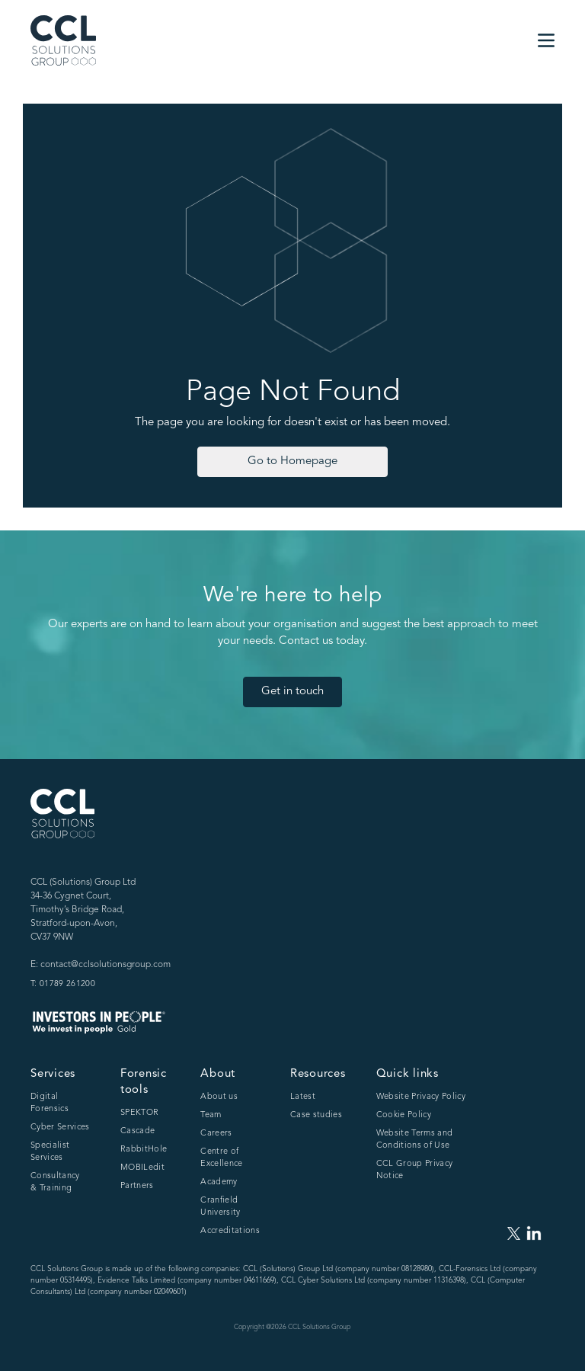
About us (219, 1097)
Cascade (137, 1131)
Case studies (316, 1115)
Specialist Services (49, 1152)
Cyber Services (60, 1127)
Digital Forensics (49, 1103)
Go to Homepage (292, 461)
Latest (302, 1097)
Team (210, 1115)
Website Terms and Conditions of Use (414, 1139)
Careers (216, 1133)
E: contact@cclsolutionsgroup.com (100, 964)
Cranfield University (220, 1206)
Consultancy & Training (55, 1182)
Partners (137, 1186)
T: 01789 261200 (62, 984)
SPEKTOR (139, 1113)
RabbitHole (143, 1149)
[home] (63, 40)
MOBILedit (142, 1168)
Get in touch (292, 691)
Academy (218, 1182)
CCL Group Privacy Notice (414, 1170)
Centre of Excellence (221, 1158)
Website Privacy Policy (420, 1097)
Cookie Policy (403, 1115)
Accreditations (230, 1231)
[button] (546, 40)
